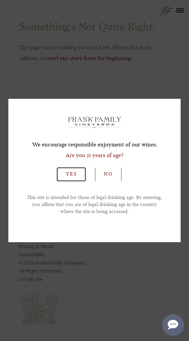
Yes (71, 174)
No (108, 174)
